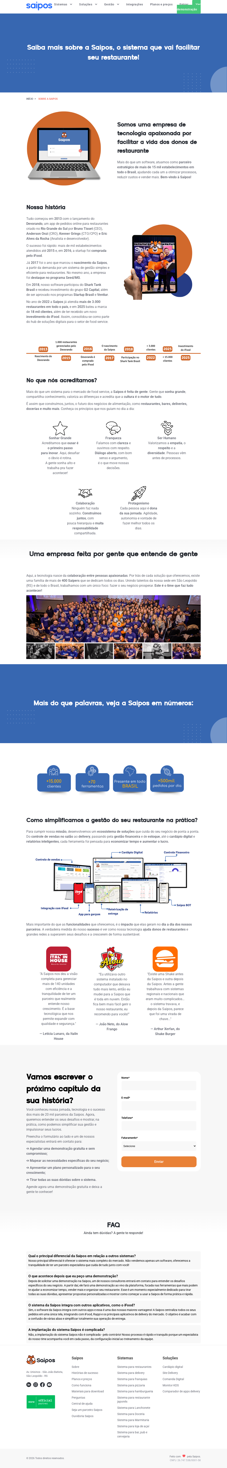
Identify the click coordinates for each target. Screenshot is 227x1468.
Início (29, 98)
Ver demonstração (189, 7)
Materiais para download (88, 1391)
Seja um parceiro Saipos (87, 1409)
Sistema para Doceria (131, 1414)
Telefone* (127, 1117)
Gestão (111, 4)
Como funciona (81, 1385)
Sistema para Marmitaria (133, 1420)
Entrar (184, 4)
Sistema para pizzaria (131, 1385)
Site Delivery (170, 1373)
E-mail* (125, 1097)
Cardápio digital (173, 1366)
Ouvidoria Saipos (82, 1416)
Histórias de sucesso (85, 1373)
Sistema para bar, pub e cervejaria (132, 1434)
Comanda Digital (173, 1379)
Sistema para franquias (132, 1379)
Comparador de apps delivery (181, 1391)
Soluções (88, 4)
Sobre (75, 1366)
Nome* (125, 1077)
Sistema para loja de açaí (133, 1426)
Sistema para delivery (131, 1373)
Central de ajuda (82, 1403)
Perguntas (78, 1397)
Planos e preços (161, 4)
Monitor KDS (171, 1385)
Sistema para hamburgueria (135, 1391)
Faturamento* (129, 1137)
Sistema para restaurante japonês (133, 1399)
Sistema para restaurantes (134, 1366)
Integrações (134, 4)
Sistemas (63, 4)
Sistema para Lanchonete (133, 1407)
